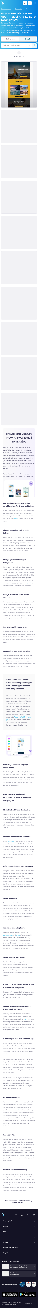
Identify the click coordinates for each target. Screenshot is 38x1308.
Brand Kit (28, 583)
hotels (26, 1019)
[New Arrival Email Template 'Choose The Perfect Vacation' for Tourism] (19, 161)
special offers (17, 1110)
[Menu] (35, 3)
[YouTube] (34, 1215)
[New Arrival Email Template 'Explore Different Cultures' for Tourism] (19, 197)
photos (16, 518)
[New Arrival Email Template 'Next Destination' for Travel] (19, 232)
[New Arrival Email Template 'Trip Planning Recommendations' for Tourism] (19, 84)
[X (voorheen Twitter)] (28, 1215)
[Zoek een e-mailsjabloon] (15, 45)
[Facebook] (16, 1215)
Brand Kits (25, 1177)
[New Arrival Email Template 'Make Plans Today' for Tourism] (19, 409)
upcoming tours (8, 935)
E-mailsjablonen (6, 9)
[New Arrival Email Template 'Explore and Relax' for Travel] (19, 373)
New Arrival (18, 9)
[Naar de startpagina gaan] (2, 3)
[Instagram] (22, 1215)
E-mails (27, 39)
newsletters (11, 841)
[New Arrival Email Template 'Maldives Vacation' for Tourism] (19, 126)
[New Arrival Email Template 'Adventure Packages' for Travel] (19, 338)
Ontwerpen (10, 39)
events (18, 935)
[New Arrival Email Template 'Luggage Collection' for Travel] (19, 267)
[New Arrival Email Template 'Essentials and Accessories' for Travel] (19, 303)
